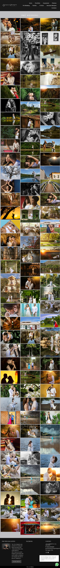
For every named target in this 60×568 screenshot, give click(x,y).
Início (30, 3)
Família (35, 5)
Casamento (46, 3)
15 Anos (41, 5)
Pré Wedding (26, 5)
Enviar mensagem (50, 546)
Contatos (54, 8)
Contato (49, 557)
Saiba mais (16, 561)
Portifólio (37, 3)
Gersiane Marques (51, 5)
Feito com (29, 566)
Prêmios (54, 3)
